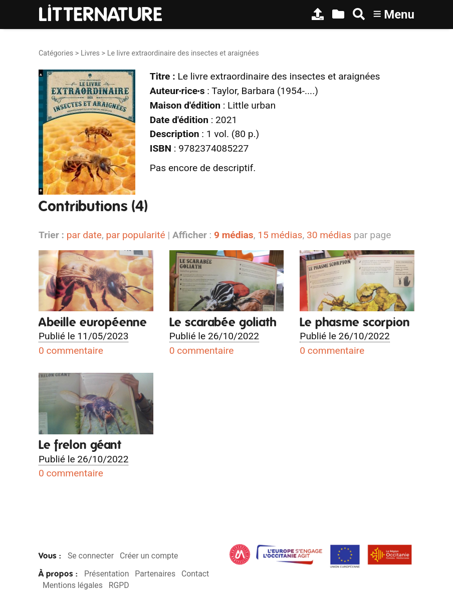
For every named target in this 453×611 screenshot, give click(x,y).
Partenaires (155, 573)
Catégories (56, 53)
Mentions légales (73, 585)
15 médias (280, 235)
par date (84, 235)
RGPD (119, 585)
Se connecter (91, 555)
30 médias (329, 235)
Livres (90, 53)
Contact (195, 573)
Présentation (106, 573)
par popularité (135, 235)
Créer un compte (149, 555)
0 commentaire (71, 350)
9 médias (234, 235)
